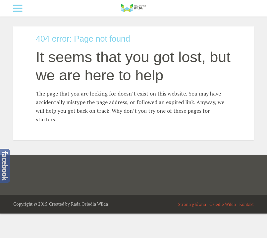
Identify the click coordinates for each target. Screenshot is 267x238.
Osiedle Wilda (222, 204)
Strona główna (192, 204)
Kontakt (246, 204)
